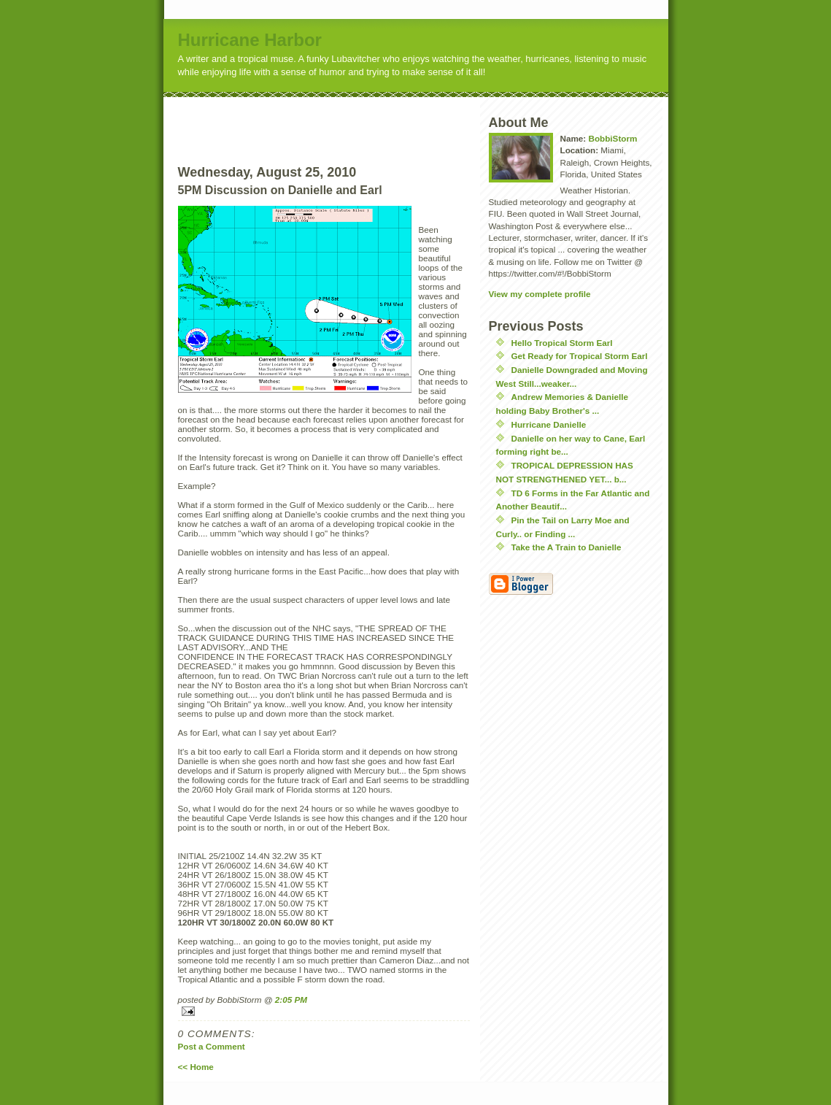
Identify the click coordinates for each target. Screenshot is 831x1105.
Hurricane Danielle (549, 424)
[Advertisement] (351, 119)
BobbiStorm (612, 138)
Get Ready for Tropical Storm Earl (579, 356)
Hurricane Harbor (250, 40)
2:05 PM (291, 999)
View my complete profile (540, 294)
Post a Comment (211, 1046)
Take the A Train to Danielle (566, 547)
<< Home (196, 1066)
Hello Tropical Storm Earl (562, 342)
